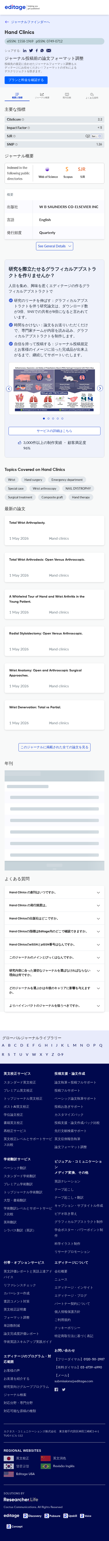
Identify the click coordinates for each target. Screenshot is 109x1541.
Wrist (11, 480)
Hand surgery (33, 480)
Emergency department (67, 480)
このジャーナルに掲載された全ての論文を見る (54, 747)
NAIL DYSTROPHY (78, 488)
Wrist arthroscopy (44, 488)
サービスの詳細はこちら (54, 431)
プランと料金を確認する (26, 80)
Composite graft (52, 497)
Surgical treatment (20, 497)
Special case (16, 488)
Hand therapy (81, 497)
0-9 (60, 1054)
